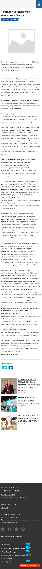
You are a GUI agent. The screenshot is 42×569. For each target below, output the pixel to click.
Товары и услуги (9, 488)
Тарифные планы (8, 505)
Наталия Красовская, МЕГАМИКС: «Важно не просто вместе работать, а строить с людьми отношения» (29, 384)
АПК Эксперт (13, 354)
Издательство (8, 494)
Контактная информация (13, 498)
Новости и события (11, 491)
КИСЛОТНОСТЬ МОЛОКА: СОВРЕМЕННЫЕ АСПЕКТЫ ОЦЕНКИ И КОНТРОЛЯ (29, 418)
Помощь (4, 507)
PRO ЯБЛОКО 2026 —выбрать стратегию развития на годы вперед (28, 400)
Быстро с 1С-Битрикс (28, 565)
